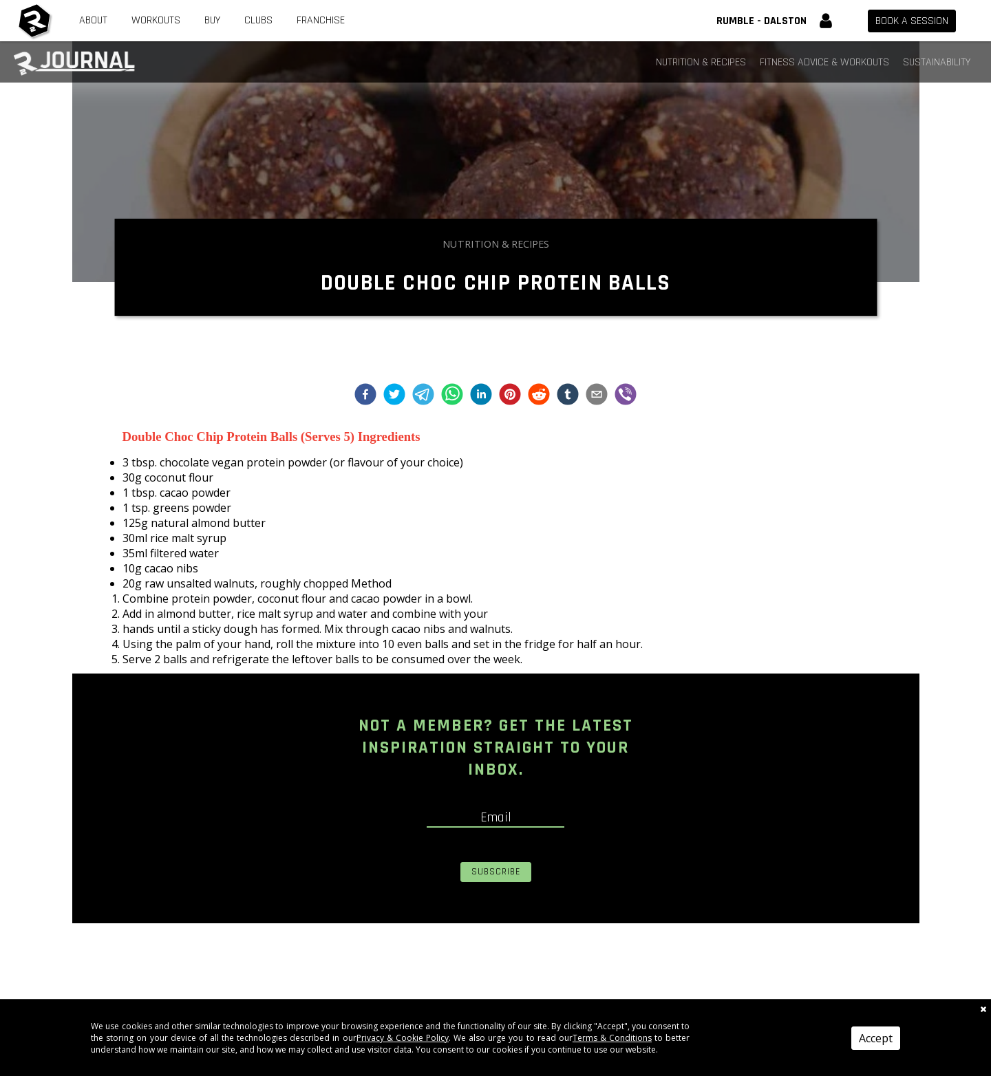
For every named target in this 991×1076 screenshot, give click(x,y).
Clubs (258, 20)
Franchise (321, 20)
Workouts (155, 20)
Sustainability (936, 62)
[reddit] (539, 396)
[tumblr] (568, 396)
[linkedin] (481, 396)
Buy (212, 20)
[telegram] (423, 396)
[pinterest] (510, 396)
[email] (597, 396)
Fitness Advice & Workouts (824, 62)
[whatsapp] (452, 396)
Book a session (911, 21)
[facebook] (365, 396)
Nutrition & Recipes (701, 62)
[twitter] (394, 396)
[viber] (626, 396)
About (93, 20)
